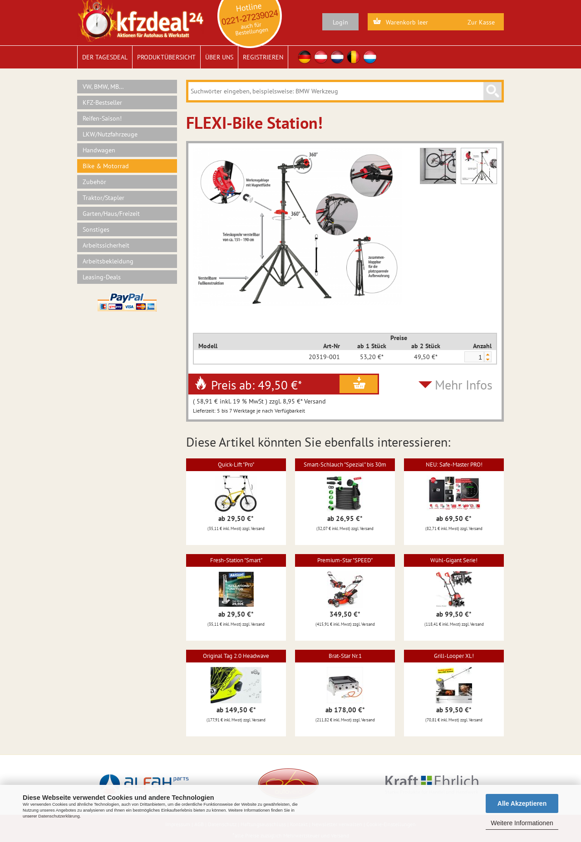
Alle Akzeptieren (522, 803)
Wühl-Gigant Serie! (454, 560)
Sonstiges (96, 229)
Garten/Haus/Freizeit (111, 213)
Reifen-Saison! (102, 118)
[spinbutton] (474, 357)
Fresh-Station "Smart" (236, 560)
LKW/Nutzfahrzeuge (110, 134)
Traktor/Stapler (103, 198)
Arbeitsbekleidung (108, 261)
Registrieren (263, 57)
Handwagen (99, 150)
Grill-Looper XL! (454, 656)
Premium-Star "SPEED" (345, 560)
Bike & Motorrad (106, 166)
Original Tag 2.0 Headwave (236, 656)
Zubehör (94, 182)
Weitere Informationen (522, 823)
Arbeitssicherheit (106, 245)
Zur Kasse (481, 22)
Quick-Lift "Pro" (236, 464)
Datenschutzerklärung (58, 816)
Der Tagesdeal (105, 57)
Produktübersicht (166, 57)
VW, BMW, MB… (103, 87)
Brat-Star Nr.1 (345, 656)
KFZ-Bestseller (102, 102)
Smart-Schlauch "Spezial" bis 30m (345, 464)
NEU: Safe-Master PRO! (454, 464)
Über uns (219, 57)
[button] (487, 354)
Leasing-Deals (102, 277)
